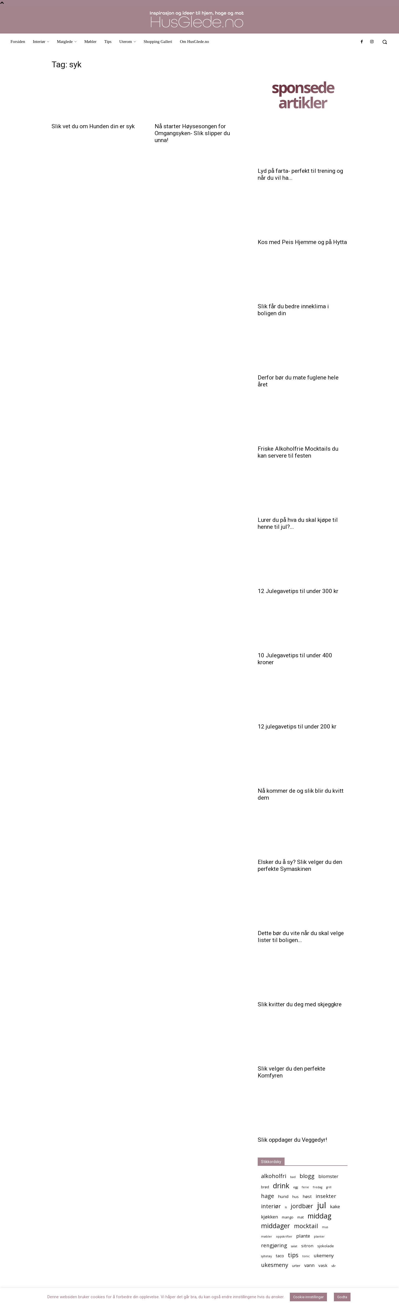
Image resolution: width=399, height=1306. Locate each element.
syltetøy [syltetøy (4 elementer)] (266, 1256)
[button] (384, 42)
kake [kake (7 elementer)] (335, 1206)
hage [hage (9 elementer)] (267, 1196)
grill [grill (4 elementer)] (328, 1187)
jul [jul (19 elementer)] (321, 1205)
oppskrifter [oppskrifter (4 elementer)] (284, 1236)
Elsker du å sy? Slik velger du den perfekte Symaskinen (300, 865)
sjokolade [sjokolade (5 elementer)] (325, 1245)
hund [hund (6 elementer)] (283, 1196)
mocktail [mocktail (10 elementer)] (306, 1226)
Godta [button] (342, 1297)
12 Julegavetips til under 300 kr (298, 591)
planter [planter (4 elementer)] (319, 1236)
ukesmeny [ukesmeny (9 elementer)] (274, 1265)
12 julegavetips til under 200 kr (297, 726)
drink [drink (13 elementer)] (281, 1186)
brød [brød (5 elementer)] (265, 1186)
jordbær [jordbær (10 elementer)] (302, 1206)
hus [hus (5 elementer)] (295, 1196)
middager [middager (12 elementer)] (275, 1226)
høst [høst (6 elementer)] (307, 1196)
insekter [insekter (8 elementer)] (326, 1196)
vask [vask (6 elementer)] (323, 1265)
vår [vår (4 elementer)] (333, 1266)
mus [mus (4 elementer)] (325, 1227)
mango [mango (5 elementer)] (287, 1217)
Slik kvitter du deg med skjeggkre (300, 1004)
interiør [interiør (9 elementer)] (271, 1206)
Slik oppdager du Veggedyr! (292, 1139)
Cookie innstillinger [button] (308, 1297)
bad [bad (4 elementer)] (293, 1177)
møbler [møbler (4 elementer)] (266, 1236)
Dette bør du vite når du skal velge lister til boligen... (301, 936)
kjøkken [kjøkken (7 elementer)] (269, 1217)
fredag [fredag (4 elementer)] (317, 1187)
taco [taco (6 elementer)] (280, 1255)
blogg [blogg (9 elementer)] (307, 1176)
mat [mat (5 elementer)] (300, 1217)
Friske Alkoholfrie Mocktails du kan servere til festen (298, 452)
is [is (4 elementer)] (286, 1207)
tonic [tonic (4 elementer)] (306, 1256)
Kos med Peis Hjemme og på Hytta (302, 242)
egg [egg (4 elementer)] (295, 1187)
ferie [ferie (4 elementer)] (305, 1187)
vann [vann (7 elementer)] (309, 1265)
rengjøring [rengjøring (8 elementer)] (274, 1245)
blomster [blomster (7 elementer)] (328, 1176)
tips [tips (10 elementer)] (293, 1255)
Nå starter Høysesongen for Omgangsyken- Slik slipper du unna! (192, 133)
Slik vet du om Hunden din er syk (93, 126)
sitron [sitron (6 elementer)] (307, 1245)
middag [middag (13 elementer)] (319, 1216)
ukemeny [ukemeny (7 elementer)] (324, 1255)
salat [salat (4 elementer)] (294, 1246)
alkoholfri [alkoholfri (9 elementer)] (273, 1176)
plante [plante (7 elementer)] (303, 1236)
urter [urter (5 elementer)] (296, 1265)
